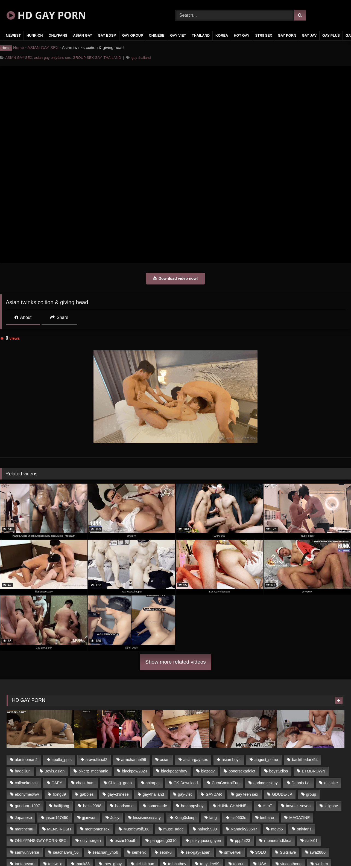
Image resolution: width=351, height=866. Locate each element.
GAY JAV (309, 35)
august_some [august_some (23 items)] (266, 759)
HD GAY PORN (46, 15)
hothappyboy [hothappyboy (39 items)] (192, 806)
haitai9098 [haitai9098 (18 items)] (92, 806)
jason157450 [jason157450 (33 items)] (57, 817)
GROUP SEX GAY (87, 58)
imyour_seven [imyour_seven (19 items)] (298, 806)
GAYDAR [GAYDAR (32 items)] (214, 794)
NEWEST (13, 35)
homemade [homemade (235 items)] (157, 806)
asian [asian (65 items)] (164, 759)
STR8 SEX (263, 35)
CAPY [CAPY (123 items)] (56, 783)
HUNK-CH (35, 35)
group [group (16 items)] (311, 794)
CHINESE (156, 35)
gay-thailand (141, 58)
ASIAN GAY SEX (42, 47)
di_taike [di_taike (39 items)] (331, 783)
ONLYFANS (58, 35)
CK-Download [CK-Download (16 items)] (186, 783)
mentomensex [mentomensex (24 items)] (97, 829)
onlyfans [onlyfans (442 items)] (304, 829)
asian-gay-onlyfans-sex (52, 58)
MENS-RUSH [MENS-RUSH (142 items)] (59, 829)
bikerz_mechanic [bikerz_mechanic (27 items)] (93, 771)
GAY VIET (178, 35)
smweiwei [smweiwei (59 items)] (232, 852)
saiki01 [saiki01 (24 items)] (311, 840)
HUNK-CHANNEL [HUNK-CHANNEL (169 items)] (232, 806)
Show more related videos (175, 662)
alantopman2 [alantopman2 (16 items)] (26, 759)
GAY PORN (287, 35)
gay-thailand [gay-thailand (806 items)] (153, 794)
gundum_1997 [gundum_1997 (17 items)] (27, 806)
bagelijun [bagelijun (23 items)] (23, 771)
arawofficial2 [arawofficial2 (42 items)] (96, 759)
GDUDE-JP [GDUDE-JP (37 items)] (282, 794)
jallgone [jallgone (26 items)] (331, 806)
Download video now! (175, 278)
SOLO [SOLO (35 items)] (260, 852)
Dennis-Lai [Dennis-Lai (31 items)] (301, 783)
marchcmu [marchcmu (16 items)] (24, 829)
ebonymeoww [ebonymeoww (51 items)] (27, 794)
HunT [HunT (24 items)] (267, 806)
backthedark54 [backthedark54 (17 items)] (305, 759)
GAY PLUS (331, 35)
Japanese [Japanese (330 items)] (23, 817)
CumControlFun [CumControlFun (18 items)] (225, 783)
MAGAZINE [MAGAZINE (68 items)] (299, 817)
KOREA (221, 35)
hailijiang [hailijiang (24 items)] (61, 806)
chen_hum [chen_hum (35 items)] (85, 783)
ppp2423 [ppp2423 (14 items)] (242, 840)
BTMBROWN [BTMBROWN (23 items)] (313, 771)
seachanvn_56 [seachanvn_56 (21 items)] (66, 852)
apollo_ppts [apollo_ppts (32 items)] (61, 759)
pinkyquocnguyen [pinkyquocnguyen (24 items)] (206, 840)
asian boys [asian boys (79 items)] (231, 759)
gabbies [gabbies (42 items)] (86, 794)
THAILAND (201, 35)
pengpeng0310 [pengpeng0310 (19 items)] (163, 840)
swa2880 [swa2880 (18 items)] (318, 852)
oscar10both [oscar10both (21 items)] (125, 840)
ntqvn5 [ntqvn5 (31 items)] (277, 829)
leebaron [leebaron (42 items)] (267, 817)
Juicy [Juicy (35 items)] (114, 817)
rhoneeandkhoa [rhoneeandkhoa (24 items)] (277, 840)
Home (18, 47)
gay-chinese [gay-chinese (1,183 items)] (118, 794)
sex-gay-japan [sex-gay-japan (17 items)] (198, 852)
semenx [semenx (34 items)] (139, 852)
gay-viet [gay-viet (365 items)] (185, 794)
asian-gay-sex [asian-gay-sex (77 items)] (195, 759)
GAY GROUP (132, 35)
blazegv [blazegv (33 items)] (208, 771)
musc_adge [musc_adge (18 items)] (173, 829)
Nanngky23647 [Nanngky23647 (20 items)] (244, 829)
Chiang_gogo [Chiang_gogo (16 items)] (120, 783)
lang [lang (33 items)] (213, 817)
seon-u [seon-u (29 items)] (166, 852)
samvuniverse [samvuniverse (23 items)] (27, 852)
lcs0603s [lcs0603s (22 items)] (238, 817)
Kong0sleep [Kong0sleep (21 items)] (185, 817)
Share (59, 317)
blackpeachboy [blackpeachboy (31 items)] (174, 771)
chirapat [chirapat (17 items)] (153, 783)
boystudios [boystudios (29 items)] (278, 771)
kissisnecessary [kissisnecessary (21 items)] (147, 817)
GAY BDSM (107, 35)
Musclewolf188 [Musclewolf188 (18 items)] (136, 829)
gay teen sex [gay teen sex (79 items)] (247, 794)
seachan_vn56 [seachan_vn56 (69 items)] (105, 852)
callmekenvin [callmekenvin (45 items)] (26, 783)
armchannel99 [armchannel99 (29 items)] (133, 759)
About (22, 317)
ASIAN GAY (82, 35)
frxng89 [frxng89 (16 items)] (59, 794)
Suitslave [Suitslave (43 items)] (288, 852)
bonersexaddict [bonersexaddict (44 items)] (242, 771)
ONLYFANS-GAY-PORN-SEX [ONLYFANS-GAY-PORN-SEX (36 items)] (40, 840)
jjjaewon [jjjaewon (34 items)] (89, 817)
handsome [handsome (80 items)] (124, 806)
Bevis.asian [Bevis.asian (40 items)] (55, 771)
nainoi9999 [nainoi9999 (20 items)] (207, 829)
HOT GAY (241, 35)
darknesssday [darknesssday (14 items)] (265, 783)
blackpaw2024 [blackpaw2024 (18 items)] (134, 771)
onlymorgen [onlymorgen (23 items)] (90, 840)
